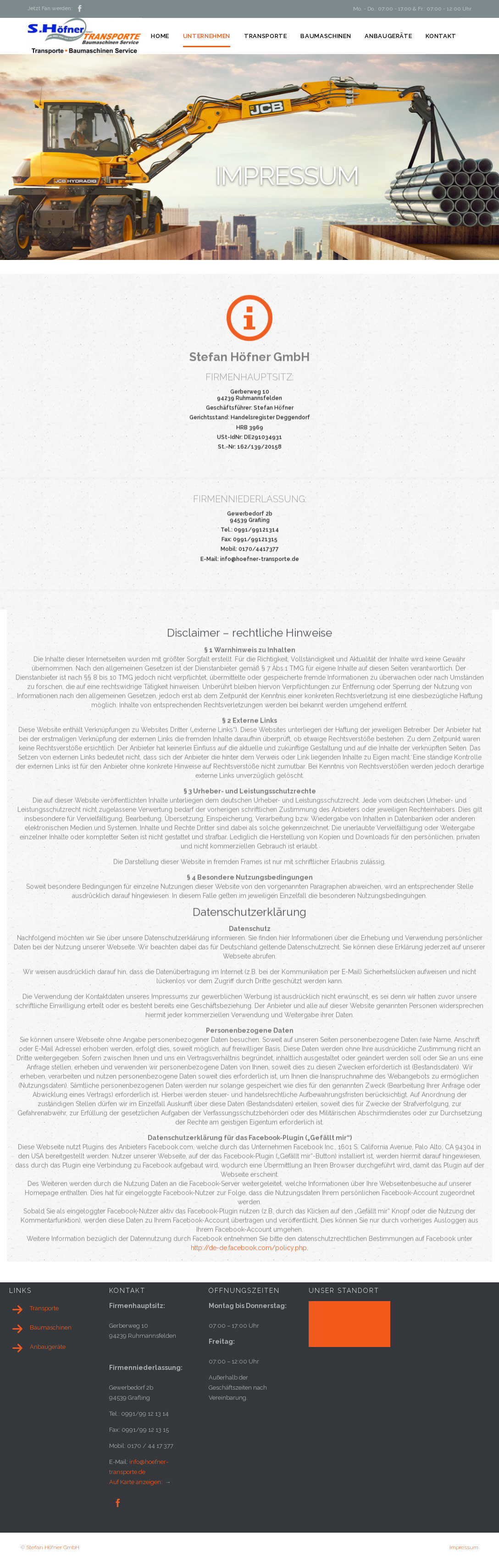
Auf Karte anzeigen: (136, 1482)
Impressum (463, 1547)
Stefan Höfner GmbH (52, 1547)
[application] (349, 1324)
